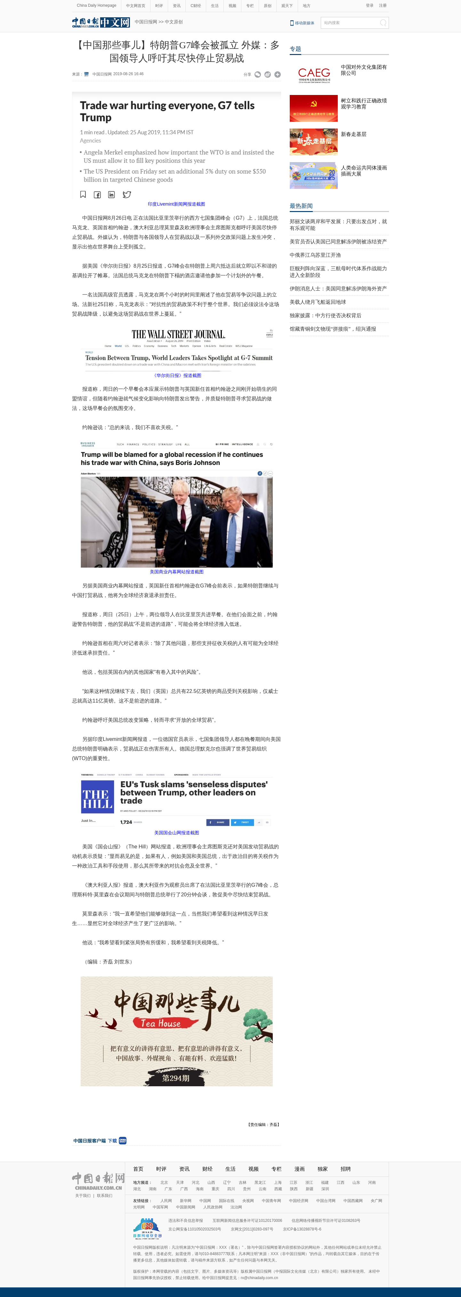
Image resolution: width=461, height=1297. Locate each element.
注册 (383, 5)
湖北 (137, 1189)
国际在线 (226, 1201)
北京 (164, 1182)
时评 (159, 6)
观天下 (287, 6)
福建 (325, 1182)
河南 (372, 1182)
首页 (138, 1169)
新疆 (309, 1189)
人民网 (166, 1201)
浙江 (309, 1182)
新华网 (185, 1201)
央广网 (376, 1201)
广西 (184, 1189)
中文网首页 (135, 6)
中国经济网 (298, 1201)
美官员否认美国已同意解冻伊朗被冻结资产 (338, 241)
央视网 (248, 1201)
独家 (323, 1169)
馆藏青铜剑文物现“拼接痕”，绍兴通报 (333, 329)
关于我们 (83, 1195)
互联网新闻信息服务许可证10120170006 (247, 1220)
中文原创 (174, 21)
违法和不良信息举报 (185, 1220)
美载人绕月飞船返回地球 (318, 302)
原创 (267, 6)
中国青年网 (271, 1201)
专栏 (250, 6)
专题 (295, 49)
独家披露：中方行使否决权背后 (325, 315)
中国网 (205, 1201)
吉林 (243, 1182)
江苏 (293, 1182)
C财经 (195, 6)
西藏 (278, 1189)
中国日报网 (146, 21)
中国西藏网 (353, 1201)
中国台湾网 (326, 1201)
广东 (168, 1189)
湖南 (153, 1189)
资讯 (177, 6)
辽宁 (227, 1182)
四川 (231, 1189)
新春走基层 (354, 134)
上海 (278, 1182)
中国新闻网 (185, 1207)
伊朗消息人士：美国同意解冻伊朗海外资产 (338, 288)
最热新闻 (301, 206)
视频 (232, 6)
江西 (340, 1182)
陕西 (294, 1189)
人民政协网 (212, 1207)
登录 (370, 5)
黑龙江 (260, 1182)
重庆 (215, 1189)
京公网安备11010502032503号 (194, 1229)
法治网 (236, 1207)
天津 (180, 1182)
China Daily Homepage (96, 5)
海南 (200, 1189)
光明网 (139, 1207)
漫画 (300, 1169)
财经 (207, 1169)
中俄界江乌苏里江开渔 (315, 255)
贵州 (247, 1189)
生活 (215, 6)
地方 (307, 6)
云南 (262, 1189)
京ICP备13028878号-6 (302, 1229)
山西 (211, 1182)
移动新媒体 (304, 23)
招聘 (346, 1169)
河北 (195, 1182)
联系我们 (104, 1195)
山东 (356, 1182)
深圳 (325, 1189)
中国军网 (160, 1207)
